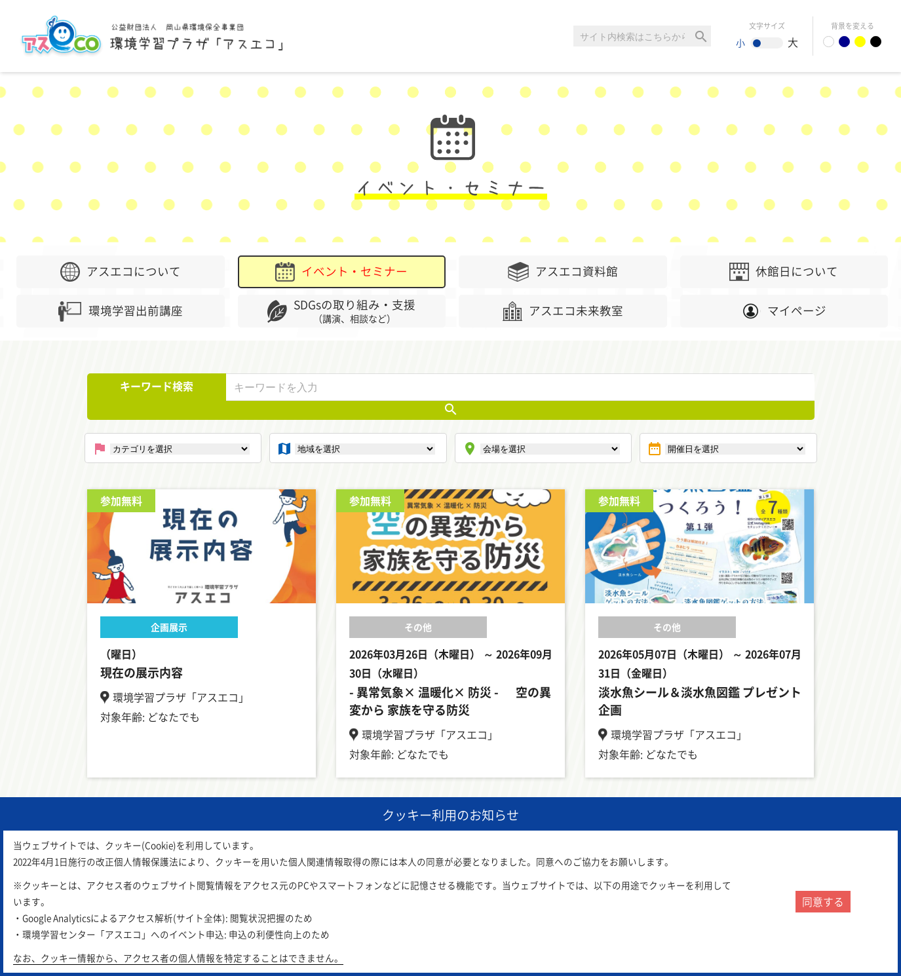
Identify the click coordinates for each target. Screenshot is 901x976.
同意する (823, 901)
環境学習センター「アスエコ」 (169, 36)
